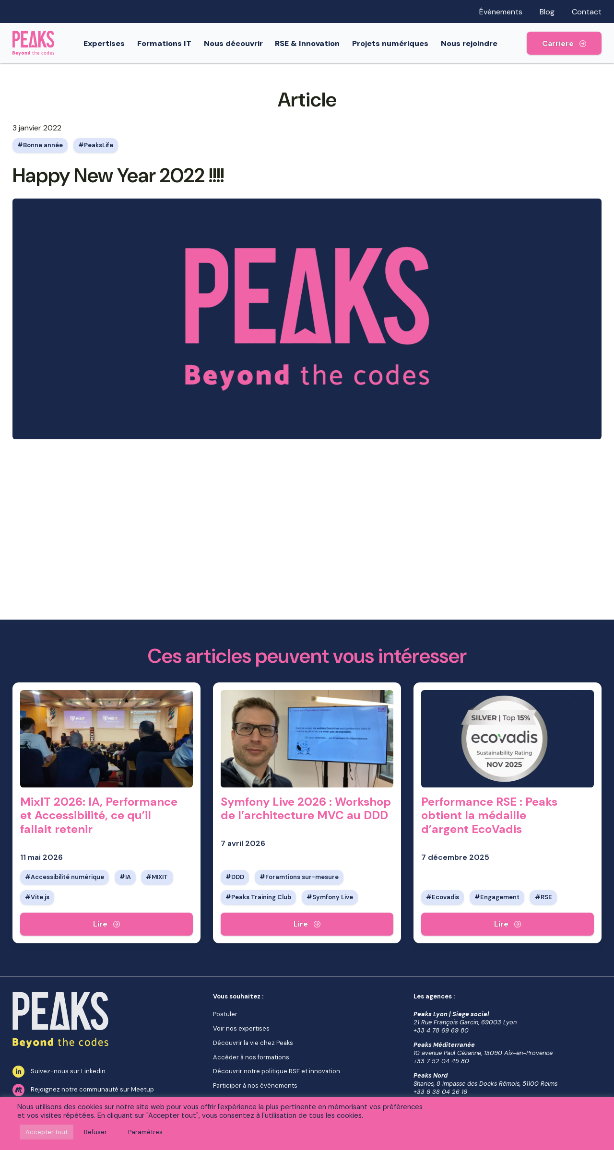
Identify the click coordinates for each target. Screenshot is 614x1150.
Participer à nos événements (255, 1085)
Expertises (111, 43)
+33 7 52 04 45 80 (441, 1061)
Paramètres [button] (145, 1132)
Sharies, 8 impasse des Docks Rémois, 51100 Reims (485, 1084)
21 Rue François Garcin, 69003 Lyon (465, 1022)
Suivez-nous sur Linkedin (59, 1072)
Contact (587, 12)
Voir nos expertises (241, 1028)
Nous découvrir (241, 43)
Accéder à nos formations (251, 1057)
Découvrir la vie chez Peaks (253, 1043)
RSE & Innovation (315, 43)
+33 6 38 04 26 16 (440, 1092)
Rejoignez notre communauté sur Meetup (83, 1090)
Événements (500, 12)
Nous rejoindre (477, 43)
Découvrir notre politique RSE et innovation (276, 1071)
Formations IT (172, 43)
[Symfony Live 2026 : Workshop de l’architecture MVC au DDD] (307, 924)
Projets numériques (398, 43)
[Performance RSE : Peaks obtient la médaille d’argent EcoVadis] (507, 924)
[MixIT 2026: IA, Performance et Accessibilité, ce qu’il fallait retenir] (106, 924)
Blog (547, 12)
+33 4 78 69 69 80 (441, 1030)
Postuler (225, 1014)
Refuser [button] (95, 1132)
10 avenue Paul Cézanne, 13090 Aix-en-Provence (483, 1053)
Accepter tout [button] (46, 1132)
